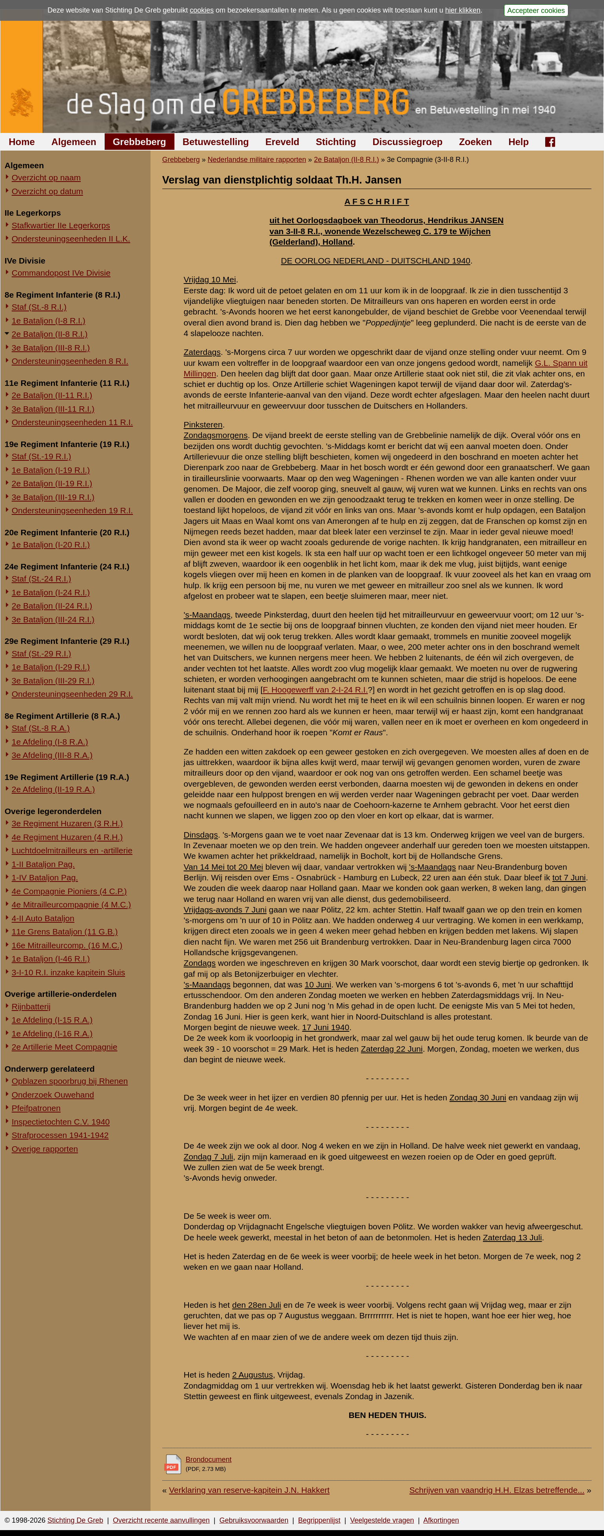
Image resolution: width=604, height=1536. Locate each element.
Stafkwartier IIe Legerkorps (61, 225)
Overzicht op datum (47, 191)
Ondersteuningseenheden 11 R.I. (72, 422)
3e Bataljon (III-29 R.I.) (53, 680)
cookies (202, 10)
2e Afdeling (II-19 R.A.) (53, 789)
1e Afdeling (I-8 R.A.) (50, 741)
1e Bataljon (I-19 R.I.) (51, 469)
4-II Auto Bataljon (43, 918)
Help (518, 141)
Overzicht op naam (46, 177)
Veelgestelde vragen (382, 1520)
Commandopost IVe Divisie (61, 272)
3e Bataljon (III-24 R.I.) (53, 619)
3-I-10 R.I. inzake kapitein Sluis (68, 972)
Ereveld (282, 141)
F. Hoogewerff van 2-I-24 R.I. (315, 689)
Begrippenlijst (319, 1520)
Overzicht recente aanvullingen (161, 1520)
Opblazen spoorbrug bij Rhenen (70, 1080)
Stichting (336, 141)
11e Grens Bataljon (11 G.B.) (65, 931)
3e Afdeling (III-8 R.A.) (52, 755)
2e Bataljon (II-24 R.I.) (52, 605)
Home (22, 141)
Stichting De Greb (75, 1520)
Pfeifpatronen (36, 1107)
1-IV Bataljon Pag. (45, 877)
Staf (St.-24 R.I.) (41, 578)
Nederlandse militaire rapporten (257, 160)
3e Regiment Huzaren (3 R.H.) (67, 823)
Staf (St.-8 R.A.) (41, 728)
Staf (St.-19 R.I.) (41, 456)
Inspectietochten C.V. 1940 (61, 1121)
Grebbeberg (139, 141)
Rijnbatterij (31, 1006)
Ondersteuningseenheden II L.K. (71, 238)
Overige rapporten (45, 1148)
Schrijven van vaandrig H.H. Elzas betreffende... (497, 1489)
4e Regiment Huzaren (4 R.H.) (67, 837)
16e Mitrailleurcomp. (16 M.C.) (67, 945)
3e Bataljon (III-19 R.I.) (53, 497)
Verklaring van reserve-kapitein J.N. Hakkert (249, 1489)
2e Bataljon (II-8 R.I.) (50, 333)
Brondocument (209, 1459)
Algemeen (73, 141)
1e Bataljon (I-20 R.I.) (51, 544)
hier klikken (463, 10)
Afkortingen (441, 1520)
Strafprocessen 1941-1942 (60, 1135)
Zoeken (475, 141)
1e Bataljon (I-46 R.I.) (51, 958)
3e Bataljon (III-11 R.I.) (53, 408)
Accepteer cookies (536, 10)
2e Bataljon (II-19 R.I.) (52, 483)
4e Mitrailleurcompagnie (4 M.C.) (71, 904)
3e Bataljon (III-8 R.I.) (51, 347)
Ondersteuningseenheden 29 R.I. (72, 693)
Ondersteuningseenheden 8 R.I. (70, 360)
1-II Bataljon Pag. (43, 864)
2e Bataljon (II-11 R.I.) (52, 395)
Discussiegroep (407, 141)
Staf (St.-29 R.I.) (41, 653)
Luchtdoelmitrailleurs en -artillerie (72, 850)
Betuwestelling (216, 141)
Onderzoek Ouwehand (53, 1094)
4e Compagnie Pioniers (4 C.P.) (69, 891)
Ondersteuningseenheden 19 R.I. (72, 510)
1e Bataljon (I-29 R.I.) (51, 666)
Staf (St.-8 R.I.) (39, 306)
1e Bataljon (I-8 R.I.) (48, 320)
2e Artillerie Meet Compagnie (65, 1046)
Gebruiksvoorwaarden (253, 1520)
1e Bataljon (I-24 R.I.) (51, 592)
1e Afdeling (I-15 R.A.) (52, 1019)
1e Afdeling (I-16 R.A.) (52, 1033)
